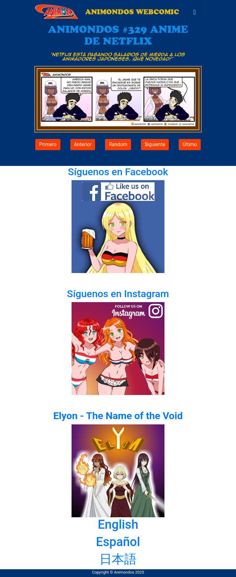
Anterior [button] (83, 144)
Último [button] (189, 144)
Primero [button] (47, 144)
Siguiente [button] (155, 144)
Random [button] (118, 144)
